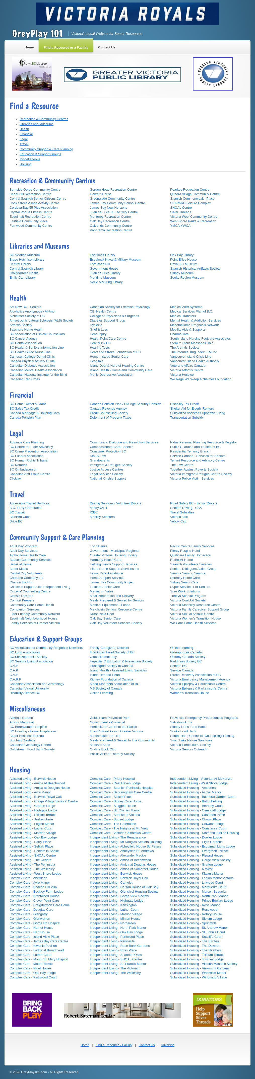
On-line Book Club (103, 749)
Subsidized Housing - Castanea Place (197, 815)
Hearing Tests (100, 347)
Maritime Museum (103, 277)
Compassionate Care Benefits (111, 447)
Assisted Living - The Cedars (30, 860)
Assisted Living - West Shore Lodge (35, 873)
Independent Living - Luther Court (114, 909)
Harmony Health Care (105, 560)
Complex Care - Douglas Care (31, 909)
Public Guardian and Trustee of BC (195, 447)
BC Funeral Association (26, 456)
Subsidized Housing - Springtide (193, 923)
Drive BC (16, 521)
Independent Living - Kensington (113, 905)
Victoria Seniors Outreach (188, 749)
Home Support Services (107, 578)
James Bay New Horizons (108, 207)
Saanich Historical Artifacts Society (195, 268)
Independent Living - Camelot (111, 882)
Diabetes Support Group (107, 320)
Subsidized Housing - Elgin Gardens (196, 842)
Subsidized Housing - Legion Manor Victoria (202, 878)
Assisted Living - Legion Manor (32, 824)
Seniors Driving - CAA (186, 508)
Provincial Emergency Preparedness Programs (204, 718)
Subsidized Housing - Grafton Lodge (196, 864)
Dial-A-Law (98, 456)
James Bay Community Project (112, 582)
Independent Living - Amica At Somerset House (124, 869)
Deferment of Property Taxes (110, 417)
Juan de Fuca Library (105, 273)
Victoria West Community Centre (193, 216)
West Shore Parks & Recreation (193, 221)
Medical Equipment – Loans (110, 605)
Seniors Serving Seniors (187, 573)
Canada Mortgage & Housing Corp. (35, 413)
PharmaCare (179, 334)
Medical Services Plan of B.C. (191, 311)
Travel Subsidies (182, 512)
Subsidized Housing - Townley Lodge (197, 959)
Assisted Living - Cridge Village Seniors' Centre (44, 801)
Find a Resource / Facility (114, 1045)
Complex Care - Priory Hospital (112, 779)
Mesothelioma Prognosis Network (194, 325)
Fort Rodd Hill (100, 264)
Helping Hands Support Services (113, 564)
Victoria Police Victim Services (192, 478)
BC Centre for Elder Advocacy (31, 447)
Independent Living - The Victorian (115, 968)
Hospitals (96, 361)
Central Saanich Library (27, 268)
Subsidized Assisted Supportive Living (197, 413)
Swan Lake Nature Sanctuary (191, 740)
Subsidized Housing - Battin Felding (196, 801)
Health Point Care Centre (108, 338)
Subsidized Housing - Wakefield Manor (198, 973)
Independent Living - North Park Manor (118, 928)
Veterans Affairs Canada (187, 365)
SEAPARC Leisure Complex (190, 203)
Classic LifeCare (21, 596)
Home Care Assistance (106, 573)
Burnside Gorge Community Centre (35, 189)
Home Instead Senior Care (109, 356)
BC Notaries (18, 465)
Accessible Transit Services (29, 503)
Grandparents (100, 460)
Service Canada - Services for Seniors (197, 456)
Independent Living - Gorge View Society (119, 896)
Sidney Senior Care (184, 582)
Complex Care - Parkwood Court (33, 977)
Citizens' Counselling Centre (30, 591)
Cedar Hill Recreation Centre (30, 194)
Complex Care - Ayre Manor (30, 882)
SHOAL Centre (181, 207)
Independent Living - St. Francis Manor (118, 964)
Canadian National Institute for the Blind (38, 374)
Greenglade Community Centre (112, 198)
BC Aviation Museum (25, 255)
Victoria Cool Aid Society (188, 600)
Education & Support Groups (40, 154)
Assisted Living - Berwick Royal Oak (36, 797)
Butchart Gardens (22, 740)
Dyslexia (96, 325)
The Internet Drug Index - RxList (193, 352)
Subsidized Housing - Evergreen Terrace (199, 851)
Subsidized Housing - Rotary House (196, 914)
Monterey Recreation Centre (110, 216)
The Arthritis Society (184, 347)
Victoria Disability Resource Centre (195, 605)
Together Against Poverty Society (194, 469)
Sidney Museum (182, 273)
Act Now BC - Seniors (25, 307)
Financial (26, 134)
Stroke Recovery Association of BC (195, 675)
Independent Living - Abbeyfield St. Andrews (122, 851)
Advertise (167, 1045)
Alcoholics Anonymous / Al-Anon (33, 311)
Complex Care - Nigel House (30, 968)
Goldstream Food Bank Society (32, 749)
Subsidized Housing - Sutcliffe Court (196, 937)
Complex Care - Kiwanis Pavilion (33, 946)
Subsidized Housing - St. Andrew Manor (199, 928)
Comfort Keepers (22, 600)
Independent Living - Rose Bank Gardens (120, 946)
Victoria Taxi (179, 517)
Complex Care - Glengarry (29, 914)
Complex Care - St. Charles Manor (115, 810)
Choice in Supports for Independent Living (40, 587)
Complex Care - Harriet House (31, 928)
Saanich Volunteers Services (191, 564)
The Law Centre (182, 465)
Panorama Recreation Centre (111, 230)
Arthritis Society (21, 325)
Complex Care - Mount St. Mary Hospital (39, 959)
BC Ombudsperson (23, 469)
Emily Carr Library (23, 277)
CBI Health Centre (103, 311)
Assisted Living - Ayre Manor (30, 792)
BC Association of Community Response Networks (46, 648)
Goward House (101, 194)
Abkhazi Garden (21, 718)
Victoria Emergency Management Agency (200, 679)
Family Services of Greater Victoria (35, 623)
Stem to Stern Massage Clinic (191, 343)
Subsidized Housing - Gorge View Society (200, 860)
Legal (24, 139)
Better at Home (20, 564)
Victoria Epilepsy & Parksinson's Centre (198, 688)
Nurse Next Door (102, 614)
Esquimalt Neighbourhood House (33, 618)
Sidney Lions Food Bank (188, 727)
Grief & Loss (99, 329)
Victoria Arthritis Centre (187, 370)
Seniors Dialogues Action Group (193, 569)
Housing (26, 164)
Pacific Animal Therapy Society (112, 754)
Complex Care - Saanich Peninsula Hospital (121, 788)
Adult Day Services (23, 551)
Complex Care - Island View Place (34, 937)
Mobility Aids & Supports (187, 329)
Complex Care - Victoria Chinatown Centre (120, 833)
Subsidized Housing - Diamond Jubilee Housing (204, 833)
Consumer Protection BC (108, 451)
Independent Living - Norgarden (113, 923)
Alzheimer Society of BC (27, 316)
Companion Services (25, 609)
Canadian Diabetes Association (32, 365)
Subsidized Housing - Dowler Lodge (196, 837)
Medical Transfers (183, 316)
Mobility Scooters (102, 517)
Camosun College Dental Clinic (32, 356)
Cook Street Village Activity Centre (34, 203)
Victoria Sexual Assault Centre (192, 614)
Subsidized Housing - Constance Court (198, 828)
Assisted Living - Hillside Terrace (33, 815)
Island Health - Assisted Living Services (118, 670)
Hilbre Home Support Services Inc (114, 569)
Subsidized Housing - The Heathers (196, 950)
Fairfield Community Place (29, 221)
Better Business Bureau (27, 736)
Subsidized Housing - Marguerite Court (198, 887)
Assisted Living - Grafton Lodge (32, 806)
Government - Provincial (107, 722)
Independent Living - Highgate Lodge (116, 900)
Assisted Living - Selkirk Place (31, 846)
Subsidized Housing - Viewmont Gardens (200, 968)
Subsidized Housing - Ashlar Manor (195, 792)
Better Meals (19, 569)
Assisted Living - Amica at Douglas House (40, 788)
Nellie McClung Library (106, 282)
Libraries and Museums (36, 124)
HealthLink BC (100, 343)
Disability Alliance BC (25, 693)
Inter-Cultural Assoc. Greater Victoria (116, 731)
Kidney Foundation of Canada (111, 679)
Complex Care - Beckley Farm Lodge (36, 891)
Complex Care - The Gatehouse (113, 824)
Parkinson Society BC (186, 661)
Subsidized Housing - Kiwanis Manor (196, 873)
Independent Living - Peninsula (112, 941)
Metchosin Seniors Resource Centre (116, 609)
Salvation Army (181, 722)
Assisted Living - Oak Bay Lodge (33, 837)
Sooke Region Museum (187, 277)
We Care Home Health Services (193, 623)
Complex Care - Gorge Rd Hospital (35, 923)
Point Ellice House (183, 259)
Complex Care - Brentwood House (34, 896)
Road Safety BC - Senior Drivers (193, 503)
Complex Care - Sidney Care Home (115, 801)
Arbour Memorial (22, 722)
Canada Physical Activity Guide (32, 361)
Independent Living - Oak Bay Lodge (116, 932)
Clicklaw (16, 478)
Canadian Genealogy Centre (30, 745)
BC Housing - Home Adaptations (33, 731)
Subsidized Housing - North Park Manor (199, 896)
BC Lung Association (25, 652)
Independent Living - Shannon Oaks (116, 955)
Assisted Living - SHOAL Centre (33, 855)
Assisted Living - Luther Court (31, 828)
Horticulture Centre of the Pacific (113, 727)
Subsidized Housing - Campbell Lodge (198, 810)
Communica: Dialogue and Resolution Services (124, 442)
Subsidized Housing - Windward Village (198, 977)
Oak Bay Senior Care (105, 618)
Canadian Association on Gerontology (37, 684)
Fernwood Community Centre (31, 225)
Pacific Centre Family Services (192, 546)
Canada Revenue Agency (108, 408)
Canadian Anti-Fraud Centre (30, 474)
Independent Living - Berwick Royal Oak (119, 878)
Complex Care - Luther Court (30, 955)
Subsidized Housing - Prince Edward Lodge (201, 900)
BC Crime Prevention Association (33, 451)
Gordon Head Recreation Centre (113, 189)
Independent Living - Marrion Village (116, 914)
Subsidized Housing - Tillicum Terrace (197, 955)
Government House (104, 268)
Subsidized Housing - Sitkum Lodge (196, 918)
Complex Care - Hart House (30, 932)
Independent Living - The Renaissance (118, 837)
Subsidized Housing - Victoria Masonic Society (203, 964)
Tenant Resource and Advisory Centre (197, 460)
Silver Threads (180, 212)
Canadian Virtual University (29, 688)
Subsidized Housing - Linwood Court (196, 882)
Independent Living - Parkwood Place (117, 937)
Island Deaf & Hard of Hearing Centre (117, 365)
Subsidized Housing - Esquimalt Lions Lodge (202, 846)
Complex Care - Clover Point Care (34, 900)
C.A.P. (14, 666)
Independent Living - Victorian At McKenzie (201, 779)
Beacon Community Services (30, 560)
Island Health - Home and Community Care (121, 370)
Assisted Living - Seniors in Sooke (34, 851)
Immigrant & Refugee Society (111, 465)
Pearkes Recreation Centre (190, 189)
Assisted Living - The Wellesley (32, 869)
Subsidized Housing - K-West (191, 869)
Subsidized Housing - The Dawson (195, 946)
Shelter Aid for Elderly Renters (192, 408)
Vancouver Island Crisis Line (190, 356)
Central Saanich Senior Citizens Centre (38, 198)
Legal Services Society (106, 474)
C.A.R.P (15, 679)
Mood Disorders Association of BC (114, 684)
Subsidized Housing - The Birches (194, 941)
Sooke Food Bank (183, 731)
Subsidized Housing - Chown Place (195, 819)
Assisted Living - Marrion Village (33, 833)
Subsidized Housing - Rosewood (193, 909)
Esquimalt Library (102, 255)
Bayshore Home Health (26, 329)
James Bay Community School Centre (117, 203)
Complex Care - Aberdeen (28, 878)
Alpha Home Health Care (28, 555)
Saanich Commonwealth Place (192, 198)
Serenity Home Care (185, 578)
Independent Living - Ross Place (113, 950)
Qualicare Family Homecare (190, 555)
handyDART (99, 508)
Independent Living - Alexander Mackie (118, 855)
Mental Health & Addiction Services (195, 320)
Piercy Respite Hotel (185, 551)
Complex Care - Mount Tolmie (31, 964)
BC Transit (17, 512)
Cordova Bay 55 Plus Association (34, 207)
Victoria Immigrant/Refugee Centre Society (201, 474)
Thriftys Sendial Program (188, 596)
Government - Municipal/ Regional (114, 551)
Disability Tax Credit (184, 404)
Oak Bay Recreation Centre (110, 221)
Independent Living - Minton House (115, 918)
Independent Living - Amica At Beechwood (120, 860)
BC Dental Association (26, 343)
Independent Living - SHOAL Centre (116, 959)
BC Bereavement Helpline (28, 727)
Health (24, 129)
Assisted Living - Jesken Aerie (31, 819)
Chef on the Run (21, 582)
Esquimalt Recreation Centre (30, 216)
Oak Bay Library (182, 255)
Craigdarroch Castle (24, 273)
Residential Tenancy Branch (190, 451)
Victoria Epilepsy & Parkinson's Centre (198, 684)
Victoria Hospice (182, 374)
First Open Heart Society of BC (112, 652)
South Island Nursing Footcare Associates (200, 338)
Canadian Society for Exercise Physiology (120, 307)
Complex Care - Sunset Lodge (112, 819)
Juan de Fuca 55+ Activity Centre (114, 212)
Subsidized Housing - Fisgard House (196, 855)
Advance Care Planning (27, 442)
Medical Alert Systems (186, 307)
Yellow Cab (178, 521)
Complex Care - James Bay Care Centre (39, 941)
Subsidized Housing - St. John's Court (197, 932)
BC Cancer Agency (23, 338)
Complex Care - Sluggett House (113, 806)
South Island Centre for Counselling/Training (202, 736)
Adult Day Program (23, 546)
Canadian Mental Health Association (36, 370)
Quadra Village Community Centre (195, 194)
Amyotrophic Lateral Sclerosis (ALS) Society (42, 320)
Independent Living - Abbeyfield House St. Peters (125, 846)
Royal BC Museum (183, 264)
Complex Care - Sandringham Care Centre (121, 792)
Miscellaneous (30, 159)
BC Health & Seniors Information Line (37, 347)
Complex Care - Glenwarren (30, 918)
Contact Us (147, 1045)
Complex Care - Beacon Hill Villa (33, 887)
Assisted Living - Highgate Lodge (33, 810)
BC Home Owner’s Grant (28, 404)
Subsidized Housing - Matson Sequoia (197, 891)
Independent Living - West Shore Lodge (199, 783)
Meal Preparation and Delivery (112, 596)
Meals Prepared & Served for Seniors (117, 600)
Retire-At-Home (181, 560)
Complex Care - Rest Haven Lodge (115, 783)
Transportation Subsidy (187, 417)
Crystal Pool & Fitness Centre (31, 212)
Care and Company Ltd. (27, 578)
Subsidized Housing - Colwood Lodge (197, 824)
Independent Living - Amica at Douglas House (123, 864)
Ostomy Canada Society (187, 657)
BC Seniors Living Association (31, 661)
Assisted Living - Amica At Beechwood (37, 783)
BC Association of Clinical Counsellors (37, 334)
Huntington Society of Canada (111, 666)
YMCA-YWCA (180, 225)
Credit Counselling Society (109, 413)
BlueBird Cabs (20, 517)
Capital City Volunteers (26, 573)
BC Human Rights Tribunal (29, 460)
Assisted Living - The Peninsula (32, 864)
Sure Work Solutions (185, 591)
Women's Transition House (189, 693)
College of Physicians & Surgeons (114, 316)
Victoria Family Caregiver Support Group (199, 609)
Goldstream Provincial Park (110, 718)
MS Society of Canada (106, 688)
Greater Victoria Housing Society (113, 555)
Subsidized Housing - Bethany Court (196, 806)
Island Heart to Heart (105, 675)
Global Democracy (103, 657)
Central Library (20, 264)
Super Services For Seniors (190, 587)
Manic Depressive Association (111, 374)
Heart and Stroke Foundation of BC (115, 352)
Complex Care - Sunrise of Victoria (115, 815)
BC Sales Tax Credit (24, 408)
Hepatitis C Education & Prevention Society (121, 661)
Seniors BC (178, 666)
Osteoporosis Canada (186, 652)
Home (85, 1045)
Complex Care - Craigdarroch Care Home (40, 905)
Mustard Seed (100, 745)
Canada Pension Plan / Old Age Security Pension (125, 404)
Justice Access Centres (106, 469)
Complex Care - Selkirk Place (111, 797)
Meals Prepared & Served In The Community (122, 740)
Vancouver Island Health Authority (194, 361)
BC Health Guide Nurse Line (30, 352)
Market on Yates (101, 591)
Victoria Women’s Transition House (195, 618)
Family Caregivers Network (109, 648)
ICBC (94, 512)
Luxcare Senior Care (105, 587)
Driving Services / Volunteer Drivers (115, 503)
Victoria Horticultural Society (190, 745)
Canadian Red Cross (25, 379)
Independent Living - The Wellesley (115, 973)
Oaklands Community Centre (111, 225)
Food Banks (98, 546)
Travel (24, 144)
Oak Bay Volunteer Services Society (116, 623)
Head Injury (98, 334)
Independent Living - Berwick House (116, 873)
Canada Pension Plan (25, 417)
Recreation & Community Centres (44, 119)
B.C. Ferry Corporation (26, 508)
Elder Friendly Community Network (35, 614)
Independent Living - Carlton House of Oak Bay (124, 887)
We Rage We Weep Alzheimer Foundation (200, 379)
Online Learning (101, 693)
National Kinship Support (108, 478)
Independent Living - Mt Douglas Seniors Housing (126, 842)
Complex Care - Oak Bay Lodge (33, 973)
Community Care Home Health (32, 605)
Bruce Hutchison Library (27, 259)
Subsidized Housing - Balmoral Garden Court (202, 797)
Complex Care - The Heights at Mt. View (119, 828)
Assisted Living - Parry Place (30, 842)
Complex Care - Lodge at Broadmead (37, 950)
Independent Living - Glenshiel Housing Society (124, 891)
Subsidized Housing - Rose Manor (195, 905)
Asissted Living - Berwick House (33, 779)
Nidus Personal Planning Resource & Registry (203, 442)
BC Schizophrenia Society (28, 657)
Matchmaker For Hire (105, 736)
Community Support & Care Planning (46, 149)
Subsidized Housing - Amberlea (193, 788)
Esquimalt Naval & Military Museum (115, 259)
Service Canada (182, 670)
